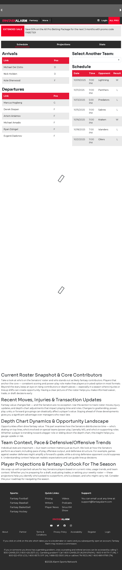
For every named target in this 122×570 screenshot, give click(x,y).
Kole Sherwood (12, 80)
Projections (63, 44)
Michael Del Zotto (13, 67)
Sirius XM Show (67, 509)
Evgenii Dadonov (13, 136)
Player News (52, 507)
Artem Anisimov (12, 116)
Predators (103, 100)
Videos (65, 498)
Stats (102, 44)
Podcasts (67, 503)
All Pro (114, 20)
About (5, 532)
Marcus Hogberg (13, 102)
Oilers (101, 139)
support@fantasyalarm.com (96, 502)
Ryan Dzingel (11, 129)
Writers (49, 503)
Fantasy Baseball (19, 503)
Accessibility (76, 532)
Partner (22, 532)
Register (92, 532)
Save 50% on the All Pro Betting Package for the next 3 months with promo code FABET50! (69, 31)
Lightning (103, 80)
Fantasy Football (19, 498)
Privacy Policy (60, 532)
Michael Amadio (12, 122)
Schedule (22, 44)
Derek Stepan (11, 109)
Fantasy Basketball (20, 507)
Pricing (49, 498)
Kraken (102, 119)
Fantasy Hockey (18, 511)
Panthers (103, 90)
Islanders (103, 129)
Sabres (102, 109)
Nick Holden (10, 74)
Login (104, 20)
